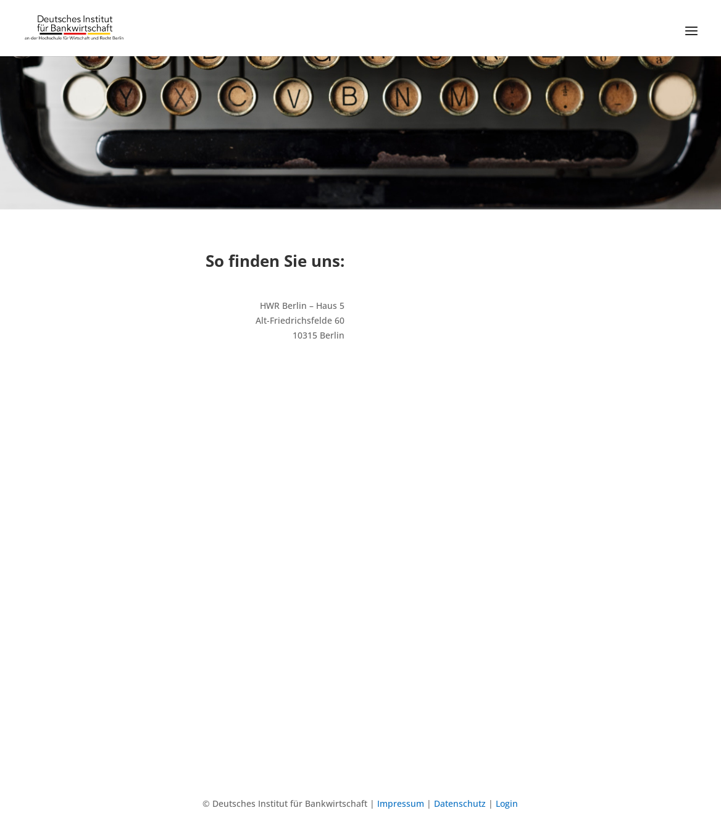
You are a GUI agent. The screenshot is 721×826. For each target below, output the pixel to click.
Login (507, 803)
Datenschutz (460, 803)
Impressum (400, 803)
